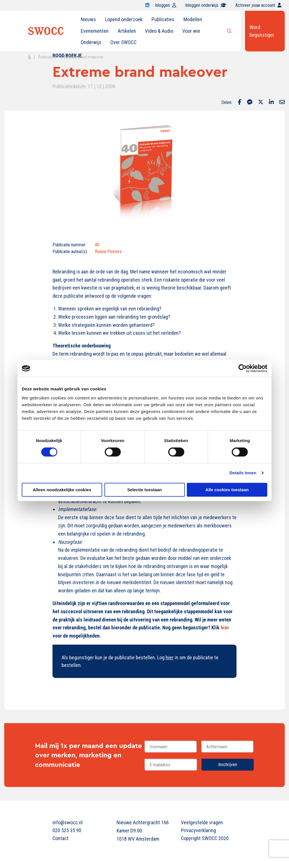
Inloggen (165, 5)
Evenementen (95, 31)
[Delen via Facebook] (239, 102)
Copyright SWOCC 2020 (205, 838)
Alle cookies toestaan (227, 489)
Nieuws (88, 19)
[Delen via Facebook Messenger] (249, 102)
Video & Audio (159, 31)
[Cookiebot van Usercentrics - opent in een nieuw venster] (242, 368)
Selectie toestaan (144, 489)
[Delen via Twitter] (260, 102)
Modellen (192, 19)
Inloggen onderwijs (205, 5)
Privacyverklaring (198, 830)
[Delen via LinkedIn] (271, 102)
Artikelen (127, 31)
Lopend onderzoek (124, 19)
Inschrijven (227, 764)
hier (170, 657)
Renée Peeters (108, 251)
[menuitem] (88, 19)
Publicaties (163, 19)
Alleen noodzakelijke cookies (62, 489)
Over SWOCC (123, 42)
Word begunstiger (261, 31)
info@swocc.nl (67, 822)
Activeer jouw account (258, 5)
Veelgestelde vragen (202, 822)
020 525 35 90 (66, 830)
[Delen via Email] (282, 102)
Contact (60, 838)
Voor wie (191, 31)
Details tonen (242, 472)
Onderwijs (91, 42)
